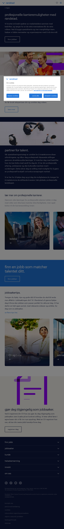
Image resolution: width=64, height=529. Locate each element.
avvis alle (35, 96)
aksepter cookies (51, 96)
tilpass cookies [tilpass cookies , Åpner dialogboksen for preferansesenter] (13, 96)
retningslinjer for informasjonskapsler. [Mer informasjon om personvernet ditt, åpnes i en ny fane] (43, 90)
